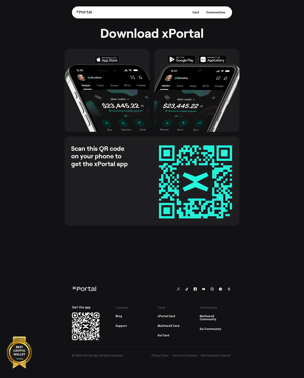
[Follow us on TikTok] (187, 289)
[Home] (84, 12)
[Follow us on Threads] (229, 289)
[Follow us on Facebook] (195, 289)
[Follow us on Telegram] (220, 289)
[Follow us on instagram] (212, 289)
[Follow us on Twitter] (178, 289)
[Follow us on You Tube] (203, 289)
